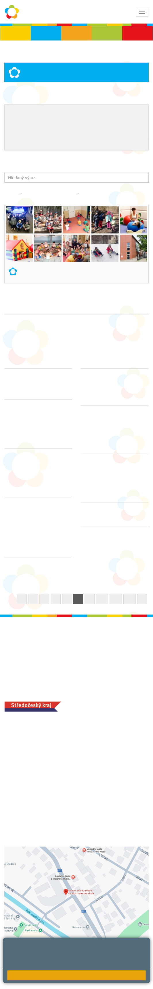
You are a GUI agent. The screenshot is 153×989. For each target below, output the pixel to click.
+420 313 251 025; (23, 823)
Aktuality (92, 193)
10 (102, 598)
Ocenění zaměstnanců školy (92, 122)
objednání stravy (57, 823)
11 (115, 598)
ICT (127, 113)
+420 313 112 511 (29, 733)
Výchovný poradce (28, 113)
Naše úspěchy (45, 122)
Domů (10, 193)
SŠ (107, 33)
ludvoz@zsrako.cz (36, 740)
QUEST (87, 132)
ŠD (137, 33)
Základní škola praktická (50, 193)
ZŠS (76, 33)
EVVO (112, 113)
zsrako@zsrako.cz (36, 771)
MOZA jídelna (18, 814)
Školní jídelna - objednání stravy (42, 132)
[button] (143, 178)
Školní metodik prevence (76, 113)
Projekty (17, 122)
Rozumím (76, 975)
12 (129, 598)
